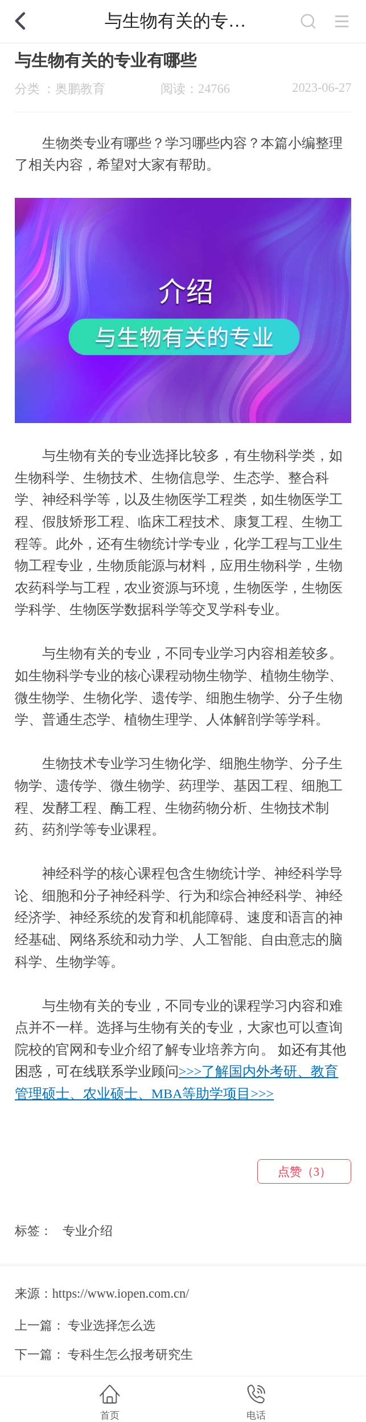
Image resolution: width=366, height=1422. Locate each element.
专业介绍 (88, 1231)
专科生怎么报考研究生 (130, 1354)
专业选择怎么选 (111, 1325)
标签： (33, 1231)
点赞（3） (304, 1171)
